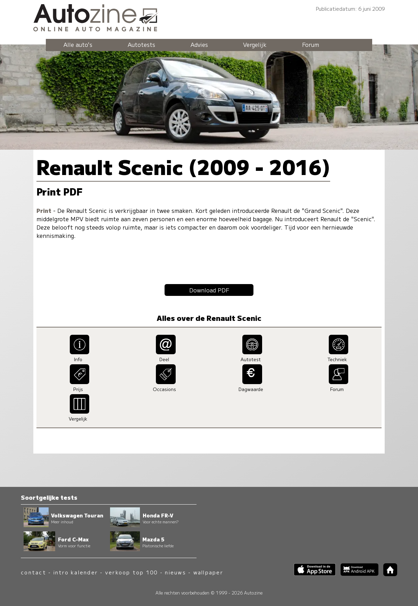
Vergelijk (255, 44)
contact (33, 572)
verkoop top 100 (131, 572)
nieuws (175, 572)
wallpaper (208, 572)
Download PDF (209, 290)
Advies (199, 44)
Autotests (141, 44)
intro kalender (75, 572)
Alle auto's (78, 44)
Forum (310, 44)
